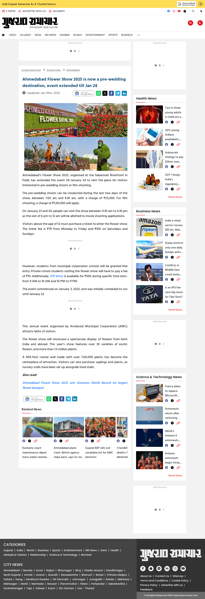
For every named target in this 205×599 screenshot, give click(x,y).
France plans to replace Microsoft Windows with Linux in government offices (174, 391)
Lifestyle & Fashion (15, 555)
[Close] (201, 4)
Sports (113, 35)
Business (126, 35)
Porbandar (98, 584)
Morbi (24, 584)
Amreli (28, 575)
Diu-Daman (66, 588)
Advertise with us (172, 585)
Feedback (146, 589)
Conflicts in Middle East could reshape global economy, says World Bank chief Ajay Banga (174, 270)
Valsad (40, 588)
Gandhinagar (114, 570)
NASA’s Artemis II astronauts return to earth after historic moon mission (174, 436)
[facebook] (23, 441)
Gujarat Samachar (31, 70)
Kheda (110, 579)
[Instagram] (174, 11)
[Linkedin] (167, 568)
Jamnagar (79, 579)
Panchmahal (69, 584)
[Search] (193, 11)
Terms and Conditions (154, 580)
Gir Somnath (61, 579)
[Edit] (190, 23)
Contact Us (162, 576)
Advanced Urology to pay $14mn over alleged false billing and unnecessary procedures (174, 157)
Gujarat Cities (52, 70)
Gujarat (25, 35)
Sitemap (178, 576)
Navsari (52, 584)
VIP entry (56, 276)
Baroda (28, 570)
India (38, 35)
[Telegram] (159, 568)
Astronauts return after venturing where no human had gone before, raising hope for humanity (173, 413)
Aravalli (52, 575)
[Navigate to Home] (3, 35)
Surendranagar (13, 588)
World (77, 35)
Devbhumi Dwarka (37, 579)
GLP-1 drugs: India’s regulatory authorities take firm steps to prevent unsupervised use (174, 179)
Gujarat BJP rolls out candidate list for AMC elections (99, 452)
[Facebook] (168, 11)
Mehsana (123, 579)
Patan (84, 584)
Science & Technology (64, 555)
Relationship (38, 555)
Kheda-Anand (94, 570)
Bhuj (78, 570)
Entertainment (95, 35)
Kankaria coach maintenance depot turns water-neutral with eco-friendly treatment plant (34, 452)
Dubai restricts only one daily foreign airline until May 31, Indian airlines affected (174, 247)
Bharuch (87, 575)
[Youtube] (179, 11)
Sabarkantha (116, 584)
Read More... (176, 197)
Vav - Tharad (85, 588)
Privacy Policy (148, 585)
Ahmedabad (71, 70)
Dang (19, 579)
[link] (35, 441)
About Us (145, 576)
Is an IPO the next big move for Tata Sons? (174, 292)
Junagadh (95, 579)
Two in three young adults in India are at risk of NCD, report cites (173, 112)
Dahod (8, 579)
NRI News (50, 35)
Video (12, 35)
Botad (99, 575)
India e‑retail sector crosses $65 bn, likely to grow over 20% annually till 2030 (174, 225)
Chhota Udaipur (117, 575)
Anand (40, 575)
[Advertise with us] (33, 11)
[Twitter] (185, 11)
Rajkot (50, 570)
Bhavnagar (65, 570)
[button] (32, 11)
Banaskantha (69, 575)
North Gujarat (12, 575)
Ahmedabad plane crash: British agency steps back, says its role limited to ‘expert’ (68, 452)
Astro (104, 550)
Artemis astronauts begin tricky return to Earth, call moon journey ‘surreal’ (173, 458)
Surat (39, 570)
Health (115, 550)
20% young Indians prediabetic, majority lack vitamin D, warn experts (173, 135)
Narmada (38, 584)
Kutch (51, 588)
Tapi (29, 588)
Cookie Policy (180, 580)
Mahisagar (10, 584)
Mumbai (65, 35)
